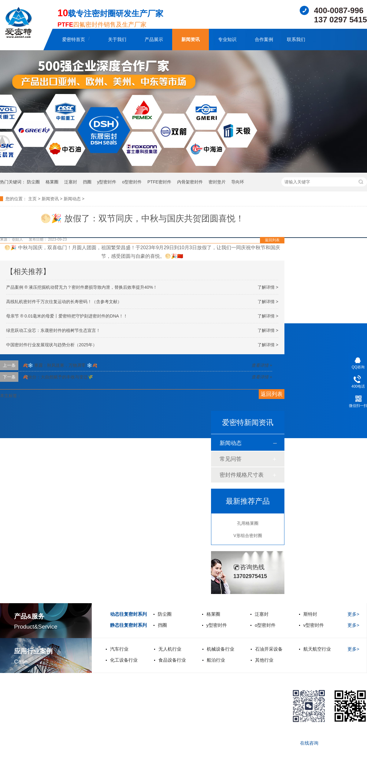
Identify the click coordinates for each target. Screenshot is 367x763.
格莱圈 (52, 181)
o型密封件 (132, 181)
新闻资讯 (190, 39)
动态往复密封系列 (128, 614)
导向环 (237, 181)
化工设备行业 (124, 660)
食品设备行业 (172, 660)
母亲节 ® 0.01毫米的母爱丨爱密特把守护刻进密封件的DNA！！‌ (67, 316)
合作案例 (264, 39)
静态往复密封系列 (128, 625)
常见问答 (231, 459)
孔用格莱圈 (247, 523)
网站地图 (9, 757)
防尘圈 (33, 181)
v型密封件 (313, 625)
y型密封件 (106, 181)
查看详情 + (261, 365)
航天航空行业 (317, 649)
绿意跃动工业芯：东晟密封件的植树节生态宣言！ (53, 330)
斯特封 (310, 614)
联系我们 (296, 39)
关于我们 (117, 39)
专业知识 (227, 39)
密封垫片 (217, 181)
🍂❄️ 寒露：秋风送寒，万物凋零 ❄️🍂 (60, 365)
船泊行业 (216, 660)
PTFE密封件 (159, 181)
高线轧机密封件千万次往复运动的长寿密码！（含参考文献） (64, 301)
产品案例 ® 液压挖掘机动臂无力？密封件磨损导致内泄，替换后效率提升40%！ (81, 287)
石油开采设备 (269, 649)
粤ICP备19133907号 (36, 737)
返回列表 (272, 240)
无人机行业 (169, 649)
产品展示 (154, 39)
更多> (353, 614)
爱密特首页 (73, 39)
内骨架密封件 (190, 181)
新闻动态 (72, 198)
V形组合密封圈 (247, 535)
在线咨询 (309, 743)
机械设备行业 (220, 649)
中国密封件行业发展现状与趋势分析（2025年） (51, 344)
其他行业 (264, 660)
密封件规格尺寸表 (242, 475)
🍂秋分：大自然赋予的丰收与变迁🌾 (58, 376)
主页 (32, 198)
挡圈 (87, 181)
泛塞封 (70, 181)
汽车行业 (119, 649)
